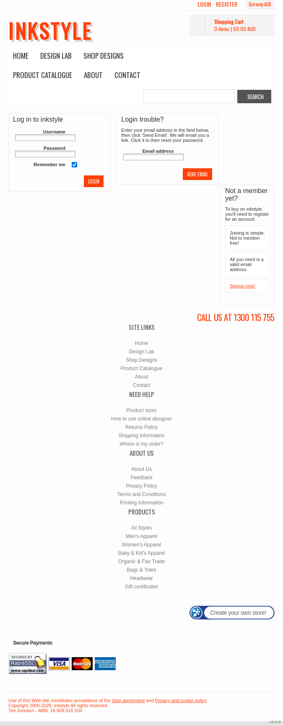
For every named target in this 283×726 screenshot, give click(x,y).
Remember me (49, 164)
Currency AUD (260, 4)
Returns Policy (141, 427)
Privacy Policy (141, 486)
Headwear (141, 578)
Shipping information (141, 436)
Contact (127, 75)
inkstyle (50, 30)
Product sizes (141, 410)
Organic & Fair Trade (141, 561)
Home (21, 55)
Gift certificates (141, 587)
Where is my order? (141, 444)
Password (54, 148)
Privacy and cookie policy (181, 700)
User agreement (128, 700)
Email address (158, 151)
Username (54, 131)
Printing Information (141, 503)
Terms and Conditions (141, 494)
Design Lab (56, 55)
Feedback (141, 478)
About (93, 75)
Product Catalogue (42, 75)
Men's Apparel (142, 536)
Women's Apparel (141, 545)
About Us (141, 469)
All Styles (141, 528)
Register (226, 4)
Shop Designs (103, 55)
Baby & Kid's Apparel (141, 553)
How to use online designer (141, 419)
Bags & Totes (141, 570)
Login (204, 4)
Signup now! (242, 285)
